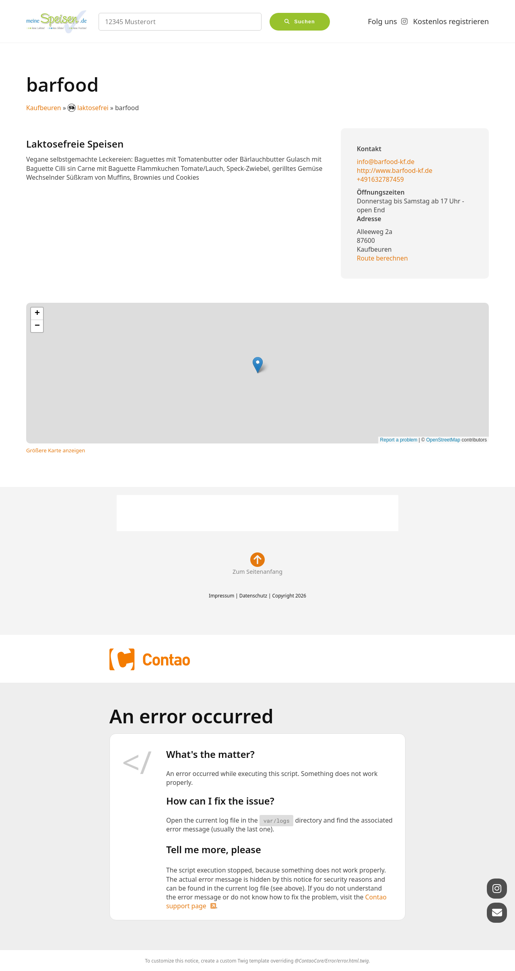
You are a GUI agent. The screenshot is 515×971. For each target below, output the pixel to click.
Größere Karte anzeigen (55, 450)
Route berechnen (382, 258)
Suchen (304, 22)
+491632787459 (380, 179)
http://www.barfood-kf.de (395, 170)
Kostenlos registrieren (451, 21)
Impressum (221, 595)
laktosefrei (89, 107)
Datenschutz (253, 595)
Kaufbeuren (43, 107)
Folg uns (382, 21)
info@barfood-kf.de (385, 161)
